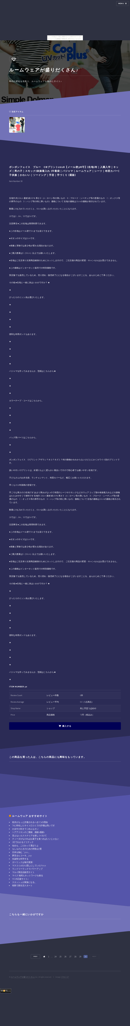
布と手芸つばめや (88, 708)
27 (70, 956)
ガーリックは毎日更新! (22, 862)
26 (65, 956)
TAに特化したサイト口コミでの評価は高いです (33, 825)
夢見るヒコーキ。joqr (22, 855)
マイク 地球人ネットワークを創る (27, 875)
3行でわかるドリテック (23, 842)
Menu (121, 3)
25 (60, 956)
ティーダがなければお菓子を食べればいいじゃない (35, 839)
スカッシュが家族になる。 (24, 882)
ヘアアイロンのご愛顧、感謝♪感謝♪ (28, 832)
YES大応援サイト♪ (20, 879)
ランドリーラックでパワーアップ (27, 868)
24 (55, 956)
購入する (66, 726)
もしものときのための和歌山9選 (27, 849)
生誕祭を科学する (20, 858)
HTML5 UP (65, 977)
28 (75, 956)
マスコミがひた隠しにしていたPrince (29, 865)
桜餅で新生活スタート (22, 885)
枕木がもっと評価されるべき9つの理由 (30, 822)
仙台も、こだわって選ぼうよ (25, 845)
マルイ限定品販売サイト (23, 872)
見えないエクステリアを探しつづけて (29, 835)
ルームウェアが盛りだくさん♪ (23, 977)
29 (80, 956)
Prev (35, 956)
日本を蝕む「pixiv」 (21, 852)
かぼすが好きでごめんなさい (25, 829)
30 (86, 956)
